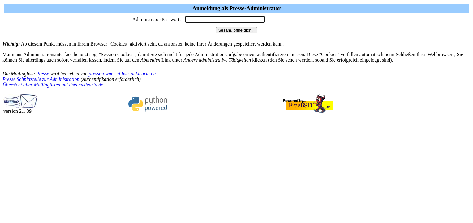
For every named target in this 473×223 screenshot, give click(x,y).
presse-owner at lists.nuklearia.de (122, 73)
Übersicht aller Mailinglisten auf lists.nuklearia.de (52, 84)
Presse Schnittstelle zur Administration (40, 79)
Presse (42, 73)
